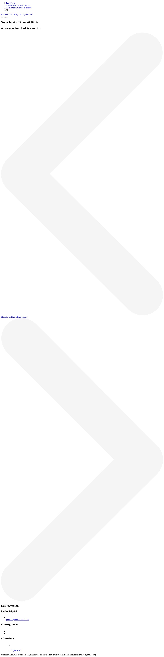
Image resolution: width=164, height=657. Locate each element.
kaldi (20, 14)
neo (27, 14)
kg (17, 14)
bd (6, 14)
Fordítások (10, 3)
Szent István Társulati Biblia (17, 5)
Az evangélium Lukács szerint (18, 8)
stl (8, 14)
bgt (24, 14)
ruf (14, 14)
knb (2, 14)
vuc (31, 14)
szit (11, 14)
